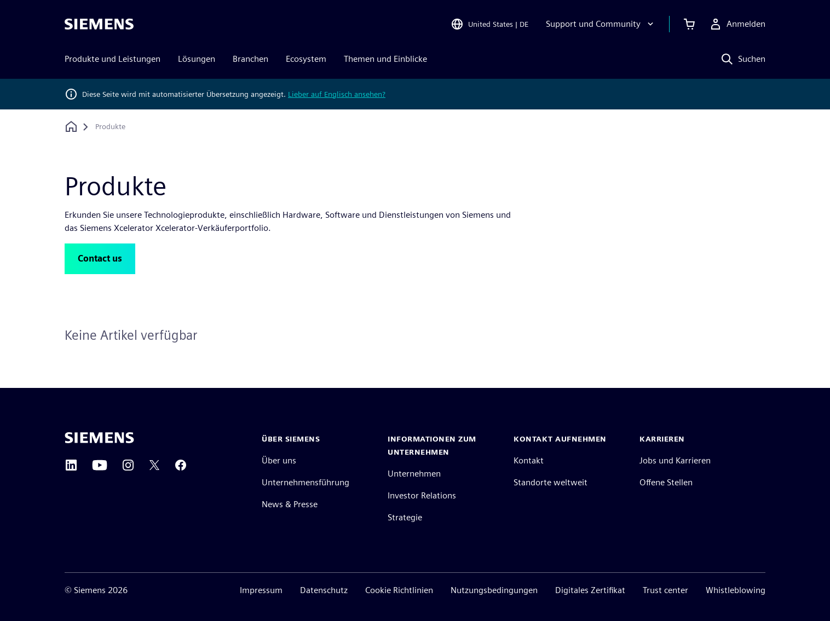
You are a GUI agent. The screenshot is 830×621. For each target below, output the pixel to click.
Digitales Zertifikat (590, 590)
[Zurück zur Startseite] (71, 127)
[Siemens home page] (99, 437)
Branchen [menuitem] (250, 59)
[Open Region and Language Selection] (489, 24)
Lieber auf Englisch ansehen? (336, 94)
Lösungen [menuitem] (196, 59)
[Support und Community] (600, 24)
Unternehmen (414, 473)
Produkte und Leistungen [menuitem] (112, 59)
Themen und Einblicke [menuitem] (385, 59)
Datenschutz (324, 590)
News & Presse (290, 504)
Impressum (261, 590)
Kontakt (529, 460)
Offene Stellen (666, 482)
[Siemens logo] (99, 24)
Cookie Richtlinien (399, 590)
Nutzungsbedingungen (494, 590)
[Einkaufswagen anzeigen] (689, 24)
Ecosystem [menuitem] (306, 59)
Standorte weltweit (550, 482)
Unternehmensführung (305, 482)
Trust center (665, 590)
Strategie (405, 517)
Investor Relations (422, 495)
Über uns (279, 460)
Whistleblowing (735, 590)
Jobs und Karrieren (675, 460)
